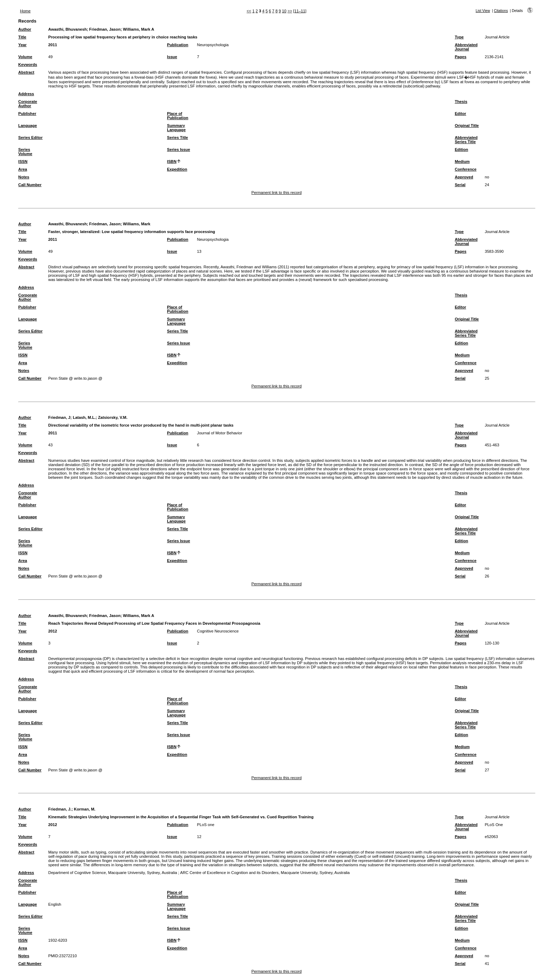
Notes (23, 177)
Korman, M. (85, 809)
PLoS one (205, 825)
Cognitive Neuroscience (218, 631)
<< (249, 11)
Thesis (461, 101)
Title (22, 37)
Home (25, 11)
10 (284, 11)
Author (24, 29)
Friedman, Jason (105, 29)
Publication (177, 45)
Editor (460, 113)
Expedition (177, 169)
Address (26, 94)
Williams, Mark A (138, 29)
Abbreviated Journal (466, 47)
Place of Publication (177, 115)
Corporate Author (27, 103)
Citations (501, 11)
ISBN (172, 161)
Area (22, 169)
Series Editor (30, 137)
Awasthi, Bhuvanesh (67, 29)
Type (459, 37)
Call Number (30, 185)
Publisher (27, 113)
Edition (461, 149)
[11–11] (299, 11)
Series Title (177, 137)
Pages (460, 57)
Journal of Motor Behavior (219, 433)
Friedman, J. (60, 809)
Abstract (26, 72)
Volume (25, 57)
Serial (460, 185)
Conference (465, 169)
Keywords (27, 64)
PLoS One (494, 825)
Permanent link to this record (276, 192)
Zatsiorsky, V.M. (112, 417)
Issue (172, 57)
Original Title (467, 125)
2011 (52, 45)
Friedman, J (59, 417)
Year (22, 45)
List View (483, 11)
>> (289, 11)
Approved (464, 177)
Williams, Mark (137, 224)
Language (27, 125)
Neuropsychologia (213, 45)
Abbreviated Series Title (466, 139)
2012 (52, 631)
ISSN (23, 161)
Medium (462, 161)
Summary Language (176, 127)
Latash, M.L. (84, 417)
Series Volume (25, 151)
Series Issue (178, 149)
